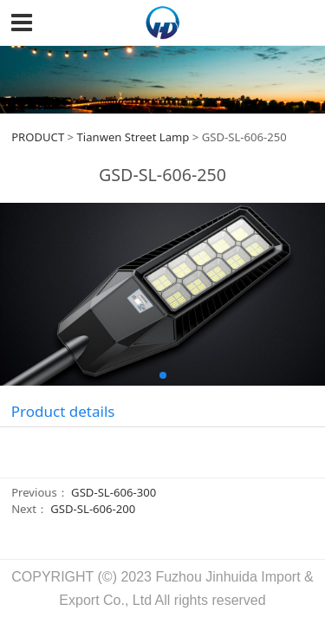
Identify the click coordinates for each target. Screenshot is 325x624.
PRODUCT (37, 137)
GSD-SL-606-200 (92, 509)
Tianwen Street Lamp (133, 137)
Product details (63, 411)
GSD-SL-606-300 (113, 492)
